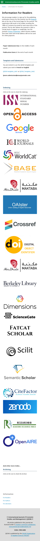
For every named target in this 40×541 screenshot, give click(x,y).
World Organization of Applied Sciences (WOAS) (23, 534)
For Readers (6, 497)
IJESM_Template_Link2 (27, 71)
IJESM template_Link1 (10, 71)
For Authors (6, 501)
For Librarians (7, 504)
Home (4, 7)
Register (34, 19)
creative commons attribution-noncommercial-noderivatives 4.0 (22, 526)
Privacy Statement (14, 31)
